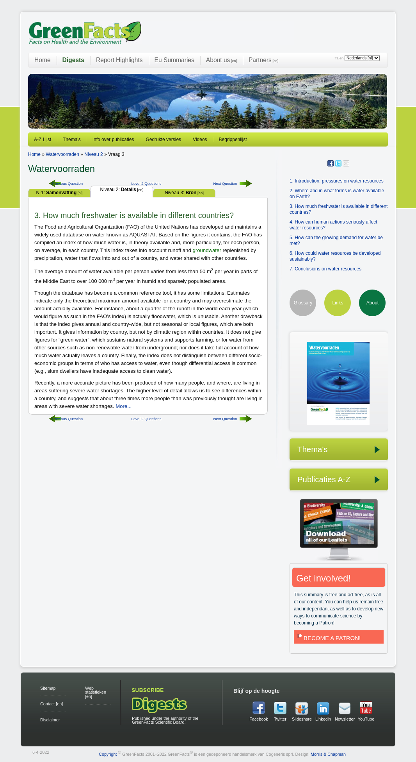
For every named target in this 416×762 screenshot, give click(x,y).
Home (42, 60)
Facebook (258, 719)
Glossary (303, 303)
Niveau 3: (184, 192)
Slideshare (301, 719)
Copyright (108, 753)
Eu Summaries (174, 60)
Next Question (225, 183)
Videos (200, 139)
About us (221, 60)
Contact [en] (51, 703)
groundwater (206, 250)
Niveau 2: (122, 189)
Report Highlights (119, 60)
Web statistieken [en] (95, 692)
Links (337, 303)
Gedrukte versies (163, 139)
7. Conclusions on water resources (325, 269)
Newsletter (344, 719)
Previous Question (67, 183)
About (372, 303)
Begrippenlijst (233, 139)
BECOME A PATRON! (328, 638)
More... (124, 406)
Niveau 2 (93, 154)
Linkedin (323, 719)
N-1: (59, 192)
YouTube (366, 719)
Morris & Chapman (328, 753)
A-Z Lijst (42, 139)
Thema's (72, 139)
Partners (263, 60)
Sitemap (48, 688)
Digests (73, 60)
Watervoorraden (62, 154)
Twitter (280, 719)
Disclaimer (50, 719)
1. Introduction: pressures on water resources (337, 181)
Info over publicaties (113, 139)
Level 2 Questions (147, 183)
